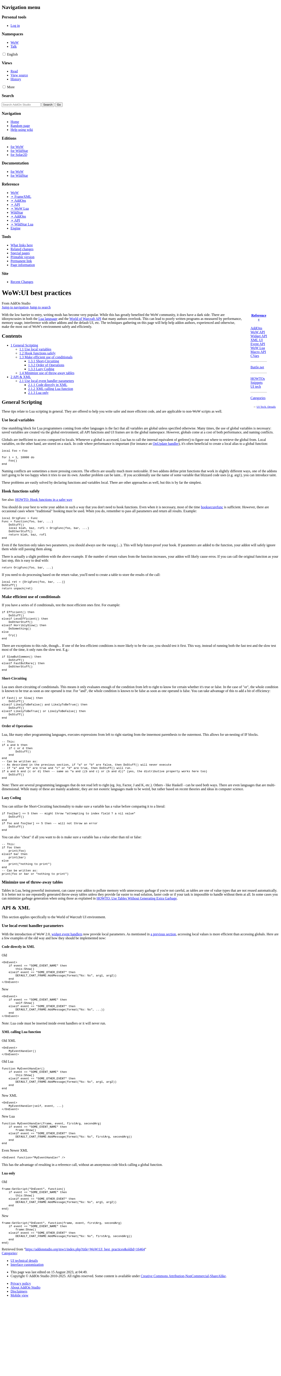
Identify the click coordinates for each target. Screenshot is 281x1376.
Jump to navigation (15, 307)
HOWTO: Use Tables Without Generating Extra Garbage (137, 941)
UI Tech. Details (266, 406)
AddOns (256, 328)
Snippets (256, 382)
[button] (4, 54)
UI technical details (24, 1336)
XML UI (256, 340)
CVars (254, 356)
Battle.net (257, 367)
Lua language (48, 319)
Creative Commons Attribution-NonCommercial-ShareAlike (183, 1351)
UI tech (255, 386)
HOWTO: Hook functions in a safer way (43, 503)
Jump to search (40, 307)
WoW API (257, 332)
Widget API (258, 336)
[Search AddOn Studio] (21, 104)
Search (8, 95)
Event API (257, 344)
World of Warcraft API (85, 319)
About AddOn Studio (25, 1362)
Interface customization (27, 1340)
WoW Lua (257, 348)
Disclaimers (19, 1366)
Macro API (258, 352)
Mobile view (19, 1370)
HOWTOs (257, 379)
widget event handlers (67, 977)
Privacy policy (21, 1358)
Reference (258, 315)
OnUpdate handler (166, 443)
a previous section (163, 977)
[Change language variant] (12, 54)
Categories (257, 398)
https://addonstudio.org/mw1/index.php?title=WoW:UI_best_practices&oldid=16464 (85, 1324)
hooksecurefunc (212, 510)
